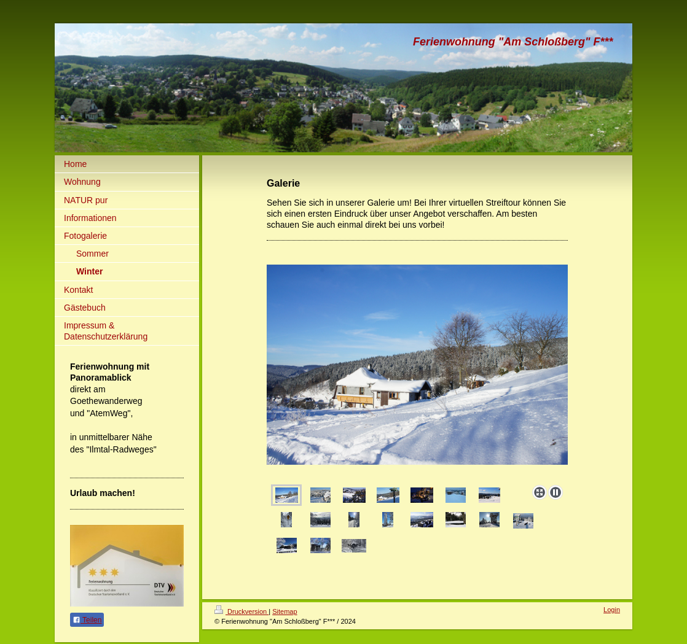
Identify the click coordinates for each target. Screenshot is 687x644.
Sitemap (284, 611)
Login (611, 609)
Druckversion (241, 611)
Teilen (87, 620)
